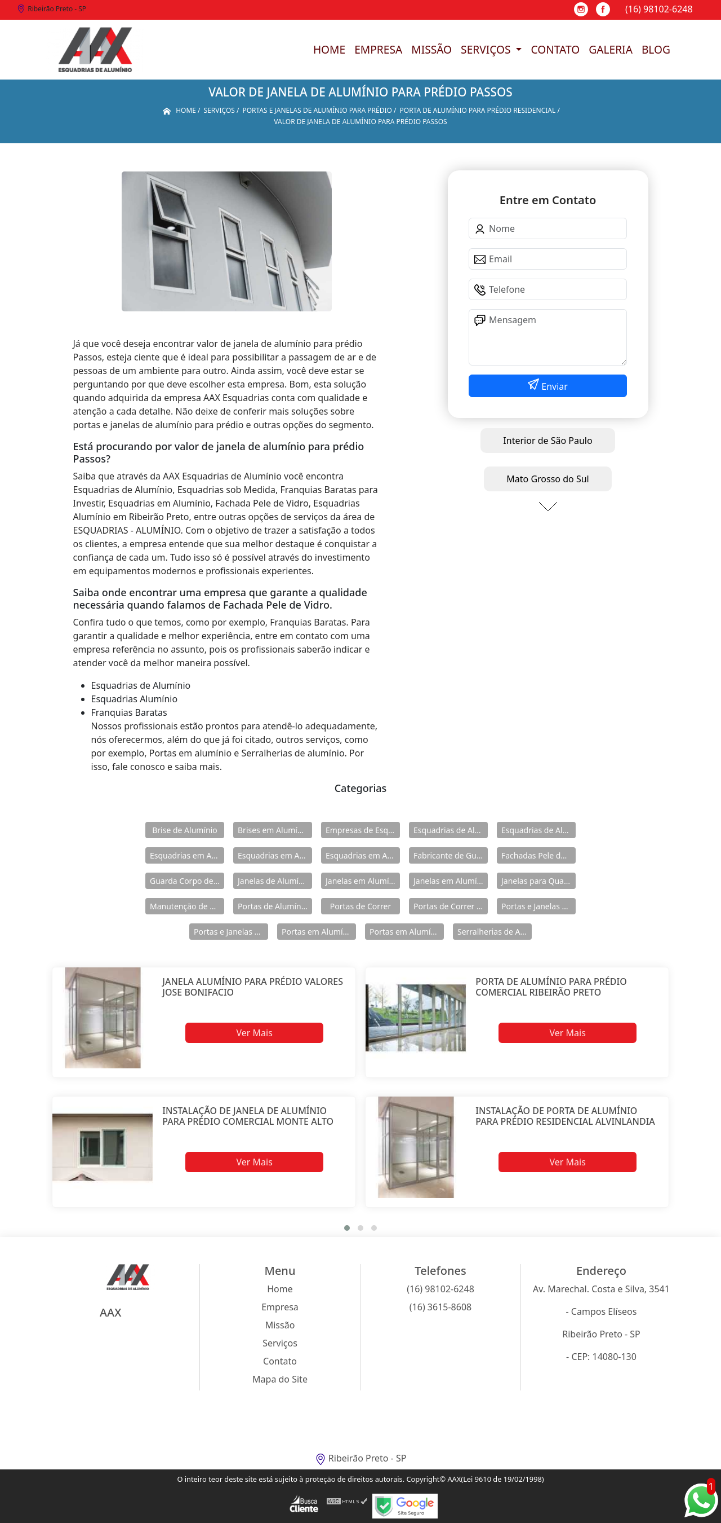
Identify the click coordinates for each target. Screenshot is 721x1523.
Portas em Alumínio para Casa (407, 931)
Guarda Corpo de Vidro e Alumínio (187, 880)
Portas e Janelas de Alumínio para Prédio (231, 931)
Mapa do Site (280, 1379)
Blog (656, 49)
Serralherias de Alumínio (494, 931)
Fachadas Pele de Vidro (538, 855)
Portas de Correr (360, 906)
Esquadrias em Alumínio (187, 855)
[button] (347, 1228)
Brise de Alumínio (184, 830)
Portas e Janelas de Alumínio (538, 906)
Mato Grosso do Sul (547, 479)
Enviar (553, 386)
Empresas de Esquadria (363, 830)
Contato (555, 49)
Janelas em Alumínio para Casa (450, 880)
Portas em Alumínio (318, 931)
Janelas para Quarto (538, 880)
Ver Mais (254, 1033)
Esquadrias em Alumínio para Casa (275, 855)
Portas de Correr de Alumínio (450, 906)
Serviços (487, 49)
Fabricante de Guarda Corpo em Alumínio (450, 855)
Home (329, 49)
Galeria (611, 49)
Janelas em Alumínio (363, 880)
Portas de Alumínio (273, 906)
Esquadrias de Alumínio (450, 830)
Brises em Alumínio (273, 830)
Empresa (378, 49)
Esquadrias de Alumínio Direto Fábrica (538, 830)
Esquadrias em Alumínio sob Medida (363, 855)
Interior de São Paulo (547, 440)
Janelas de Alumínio (274, 880)
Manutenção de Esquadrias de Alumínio (187, 906)
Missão (431, 49)
